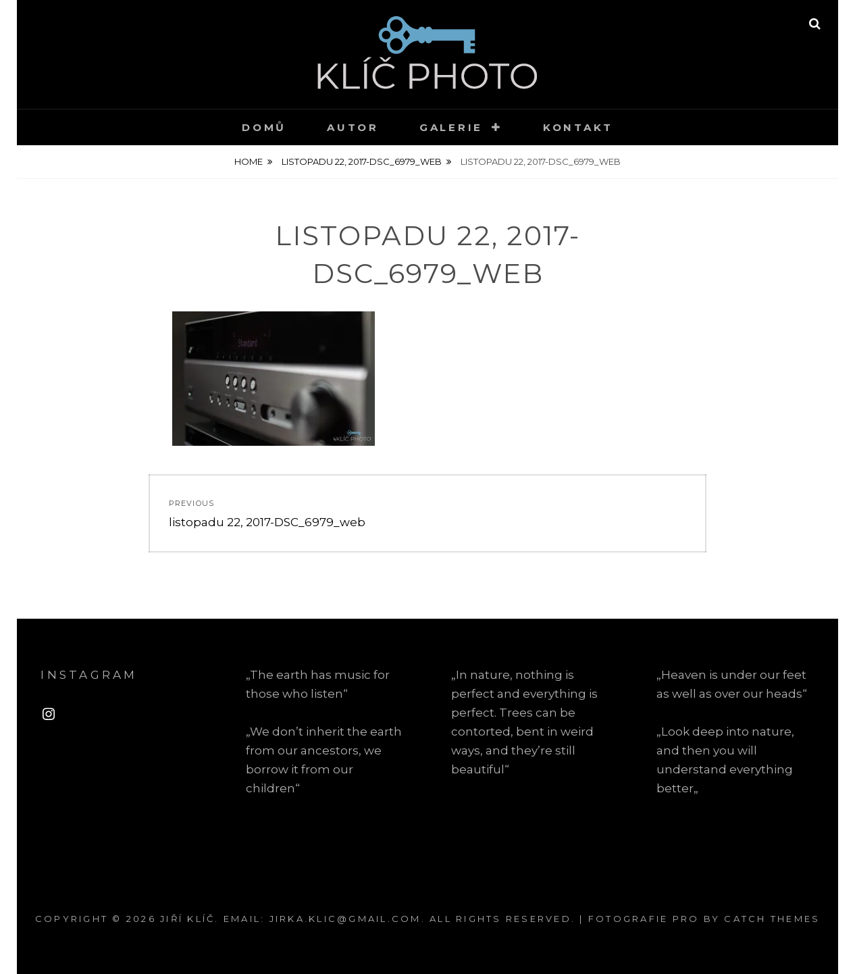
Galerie (451, 127)
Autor (353, 127)
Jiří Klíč (187, 918)
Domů (264, 127)
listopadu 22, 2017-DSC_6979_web (362, 161)
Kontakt (578, 127)
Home (248, 161)
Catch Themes (772, 918)
